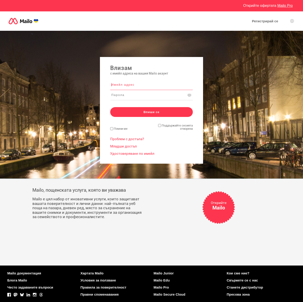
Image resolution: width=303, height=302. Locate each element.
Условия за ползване (98, 280)
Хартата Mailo (92, 273)
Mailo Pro (161, 287)
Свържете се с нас (242, 280)
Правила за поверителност (103, 287)
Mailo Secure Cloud (169, 294)
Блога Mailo (17, 280)
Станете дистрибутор (245, 287)
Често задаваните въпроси (30, 287)
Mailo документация (24, 273)
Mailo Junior (164, 273)
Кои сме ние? (238, 273)
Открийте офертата (268, 6)
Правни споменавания (100, 294)
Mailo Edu (162, 280)
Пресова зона (238, 294)
